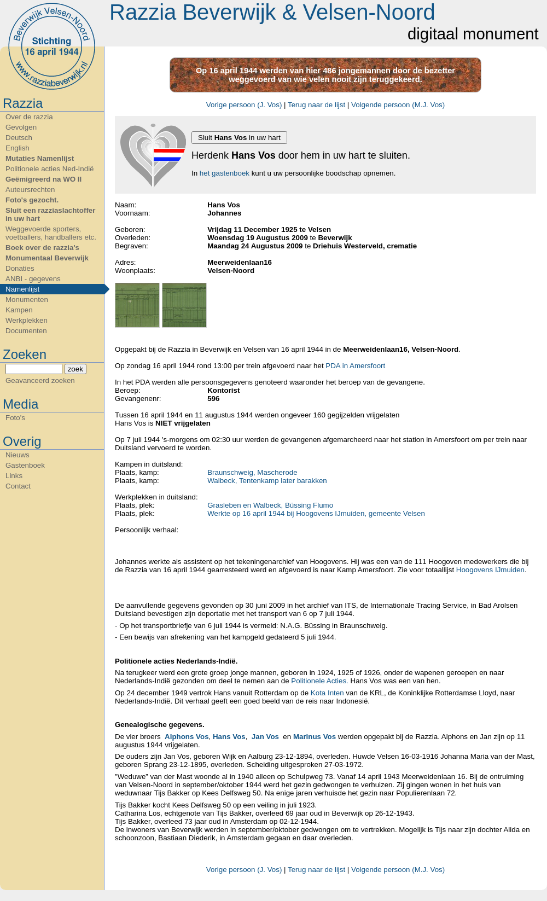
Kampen (19, 310)
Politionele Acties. (319, 681)
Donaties (19, 268)
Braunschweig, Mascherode (252, 472)
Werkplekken (26, 320)
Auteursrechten (30, 189)
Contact (18, 486)
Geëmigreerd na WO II (43, 179)
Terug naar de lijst (316, 105)
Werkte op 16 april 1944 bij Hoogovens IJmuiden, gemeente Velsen (316, 513)
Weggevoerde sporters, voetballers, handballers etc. (50, 233)
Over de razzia (29, 117)
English (17, 148)
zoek (75, 369)
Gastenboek (25, 465)
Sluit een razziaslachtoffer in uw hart (50, 214)
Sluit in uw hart (239, 137)
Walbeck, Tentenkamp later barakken (267, 480)
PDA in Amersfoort (355, 366)
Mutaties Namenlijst (39, 158)
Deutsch (18, 137)
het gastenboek (224, 173)
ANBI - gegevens (33, 279)
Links (13, 476)
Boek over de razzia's (42, 247)
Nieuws (17, 455)
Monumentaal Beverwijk (47, 258)
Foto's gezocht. (32, 200)
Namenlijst (22, 289)
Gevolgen (21, 127)
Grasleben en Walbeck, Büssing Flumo (270, 505)
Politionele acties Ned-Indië (49, 169)
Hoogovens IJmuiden (490, 570)
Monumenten (26, 299)
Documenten (26, 331)
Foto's (15, 418)
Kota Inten (327, 693)
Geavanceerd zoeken (40, 380)
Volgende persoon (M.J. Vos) (398, 105)
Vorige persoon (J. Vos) (244, 105)
